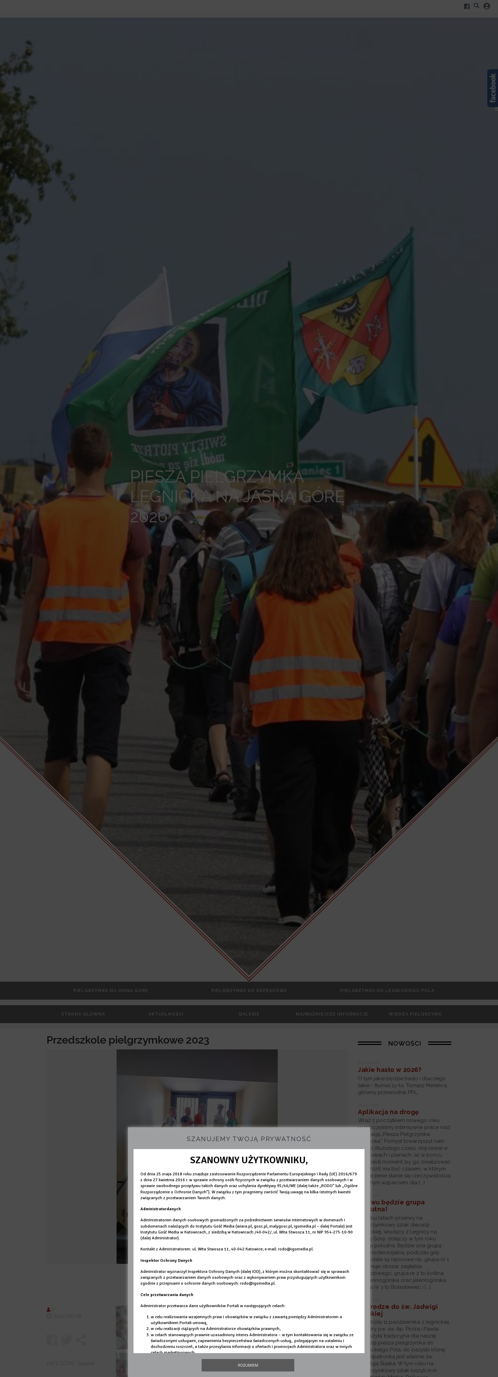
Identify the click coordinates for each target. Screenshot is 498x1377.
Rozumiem (248, 1365)
